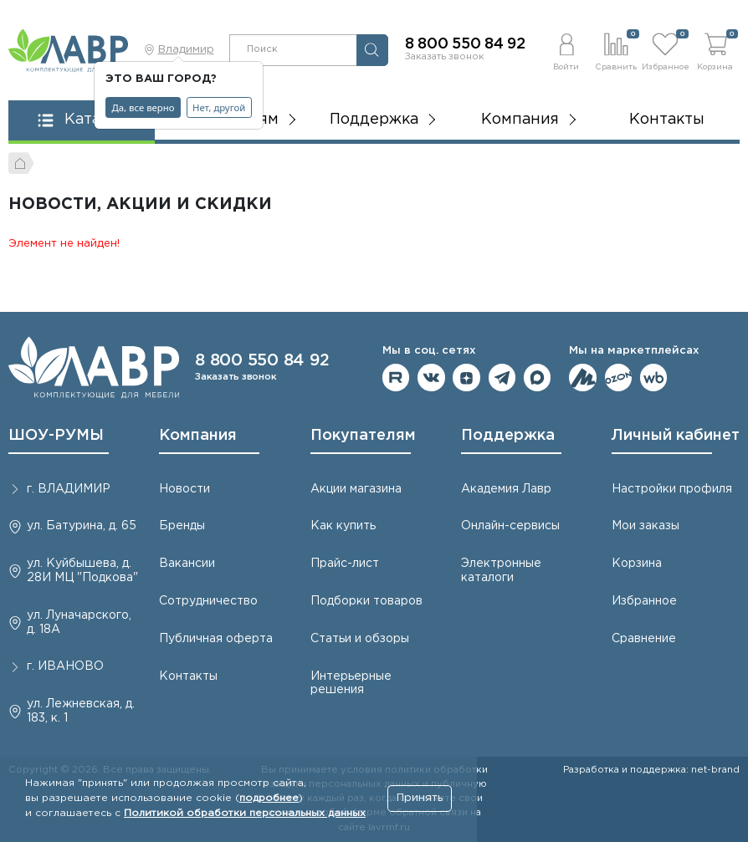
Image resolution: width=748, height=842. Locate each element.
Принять (420, 798)
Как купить (343, 526)
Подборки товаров (366, 601)
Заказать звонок (444, 57)
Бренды (182, 526)
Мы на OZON (619, 377)
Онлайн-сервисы (510, 526)
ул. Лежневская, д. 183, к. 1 (81, 711)
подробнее (269, 798)
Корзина (637, 564)
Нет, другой (218, 107)
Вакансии (187, 564)
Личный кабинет (676, 435)
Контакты (666, 119)
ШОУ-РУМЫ (56, 435)
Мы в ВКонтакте (431, 377)
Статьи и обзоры (359, 639)
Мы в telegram (502, 377)
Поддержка (508, 435)
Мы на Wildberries (654, 377)
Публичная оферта (216, 639)
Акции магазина (356, 489)
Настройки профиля (672, 489)
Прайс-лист (344, 564)
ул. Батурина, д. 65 (81, 526)
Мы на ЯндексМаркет (583, 377)
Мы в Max (537, 377)
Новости (184, 489)
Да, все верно (143, 107)
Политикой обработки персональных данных (245, 813)
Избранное (644, 601)
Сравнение (644, 639)
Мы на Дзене (466, 377)
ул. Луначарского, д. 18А (79, 622)
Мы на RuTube (396, 377)
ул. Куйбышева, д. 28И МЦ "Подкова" (82, 571)
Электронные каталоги (501, 571)
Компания (198, 435)
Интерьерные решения (351, 683)
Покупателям (363, 435)
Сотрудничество (208, 601)
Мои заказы (645, 526)
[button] (566, 50)
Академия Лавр (506, 489)
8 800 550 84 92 (465, 44)
